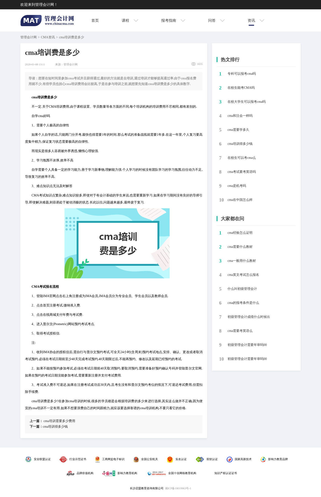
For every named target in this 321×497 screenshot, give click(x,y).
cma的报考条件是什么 (243, 303)
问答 (216, 20)
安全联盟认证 (38, 459)
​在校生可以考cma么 (242, 158)
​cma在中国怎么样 (240, 200)
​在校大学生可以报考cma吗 (247, 101)
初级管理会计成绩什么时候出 (249, 317)
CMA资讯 (48, 37)
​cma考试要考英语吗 (242, 172)
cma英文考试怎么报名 (243, 275)
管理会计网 (28, 37)
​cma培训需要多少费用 (52, 421)
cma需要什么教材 (240, 246)
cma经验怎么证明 (240, 232)
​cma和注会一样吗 (240, 115)
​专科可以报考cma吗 (242, 73)
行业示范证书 (73, 459)
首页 (95, 20)
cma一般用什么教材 (242, 261)
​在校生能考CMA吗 (241, 87)
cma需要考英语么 (240, 331)
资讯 (256, 20)
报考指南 (173, 20)
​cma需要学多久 (238, 129)
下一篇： (36, 426)
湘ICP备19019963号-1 (178, 488)
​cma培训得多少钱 (49, 426)
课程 (130, 20)
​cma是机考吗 (237, 186)
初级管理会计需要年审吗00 (247, 345)
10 (221, 199)
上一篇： (36, 421)
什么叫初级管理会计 (242, 289)
